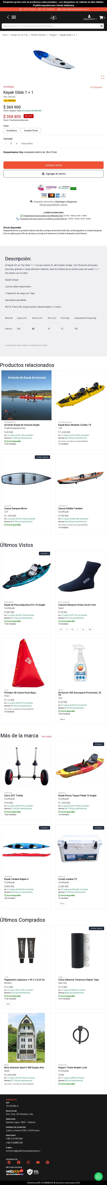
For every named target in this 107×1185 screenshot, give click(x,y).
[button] (101, 26)
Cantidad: (8, 139)
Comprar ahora (53, 165)
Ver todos (47, 736)
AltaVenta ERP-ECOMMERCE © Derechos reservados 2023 (53, 1182)
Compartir (96, 87)
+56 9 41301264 (29, 9)
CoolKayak (8, 86)
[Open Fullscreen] (103, 77)
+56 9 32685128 (48, 9)
